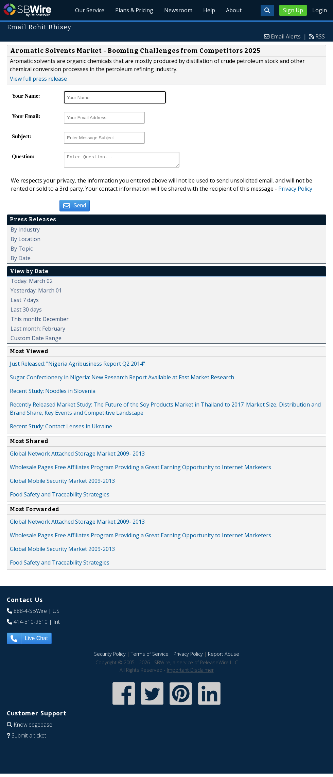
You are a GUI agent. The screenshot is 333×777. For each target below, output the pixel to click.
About (234, 10)
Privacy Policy (295, 190)
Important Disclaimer (190, 672)
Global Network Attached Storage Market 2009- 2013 (77, 455)
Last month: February (38, 330)
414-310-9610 (31, 624)
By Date (21, 260)
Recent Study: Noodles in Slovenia (52, 393)
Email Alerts (286, 36)
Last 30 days (26, 311)
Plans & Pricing (135, 10)
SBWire (27, 10)
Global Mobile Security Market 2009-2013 (62, 483)
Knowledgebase (33, 726)
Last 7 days (25, 302)
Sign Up (293, 10)
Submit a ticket (29, 737)
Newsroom (178, 10)
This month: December (40, 321)
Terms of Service (150, 656)
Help (209, 10)
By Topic (22, 250)
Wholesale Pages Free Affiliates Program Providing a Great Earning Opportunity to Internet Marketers (140, 469)
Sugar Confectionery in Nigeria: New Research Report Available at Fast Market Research (122, 379)
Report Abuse (223, 656)
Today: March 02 (32, 283)
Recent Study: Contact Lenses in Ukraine (61, 428)
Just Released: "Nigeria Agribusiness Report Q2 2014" (77, 365)
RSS (320, 36)
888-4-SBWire (30, 613)
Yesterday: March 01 (36, 292)
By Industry (25, 231)
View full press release (38, 78)
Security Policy (110, 656)
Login (319, 10)
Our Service (90, 10)
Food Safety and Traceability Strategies (59, 496)
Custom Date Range (36, 340)
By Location (25, 241)
